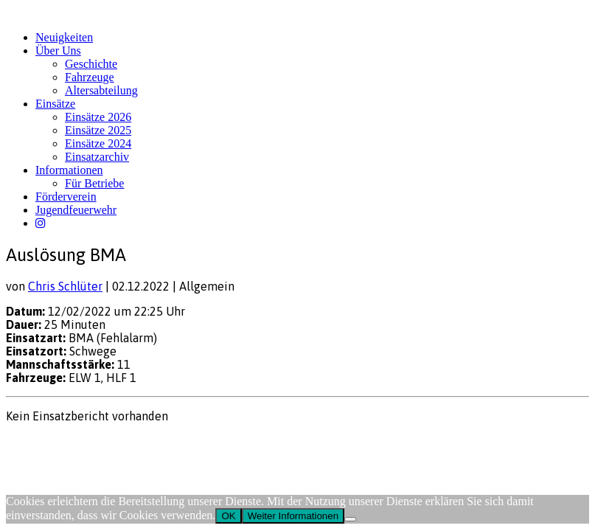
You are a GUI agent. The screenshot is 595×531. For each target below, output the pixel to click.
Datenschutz (85, 444)
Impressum (29, 444)
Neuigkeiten (64, 37)
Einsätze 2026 (98, 117)
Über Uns (58, 50)
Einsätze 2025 (98, 130)
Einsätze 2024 (98, 143)
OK (228, 515)
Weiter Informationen (293, 515)
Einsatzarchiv (97, 156)
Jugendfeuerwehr (75, 210)
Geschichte (91, 64)
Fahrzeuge (89, 77)
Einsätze (55, 103)
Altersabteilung (101, 90)
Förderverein (66, 196)
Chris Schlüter (65, 286)
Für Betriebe (94, 183)
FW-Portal (141, 444)
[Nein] (350, 519)
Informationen (69, 170)
